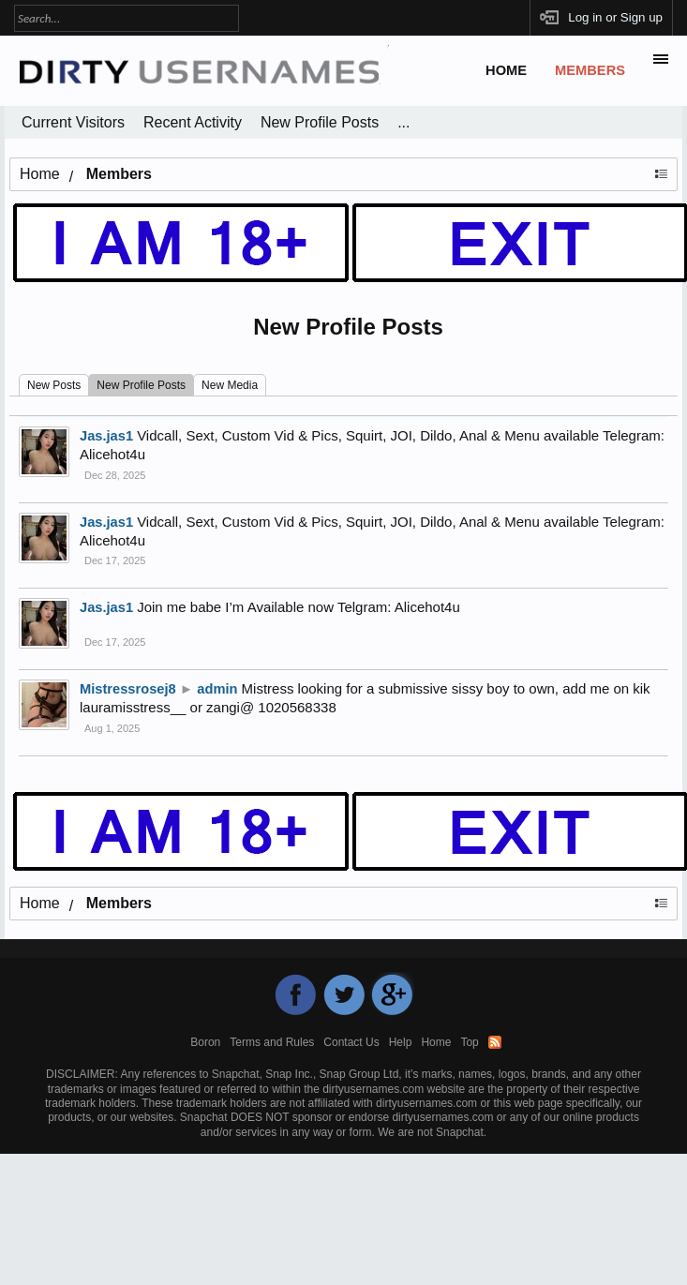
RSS (494, 1042)
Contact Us (351, 1042)
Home (506, 70)
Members (590, 70)
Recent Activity (192, 122)
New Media (230, 385)
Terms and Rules (272, 1042)
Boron (205, 1042)
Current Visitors (73, 122)
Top (469, 1042)
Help (400, 1042)
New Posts (54, 385)
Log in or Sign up (615, 17)
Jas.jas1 (106, 522)
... (403, 122)
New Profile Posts (141, 385)
